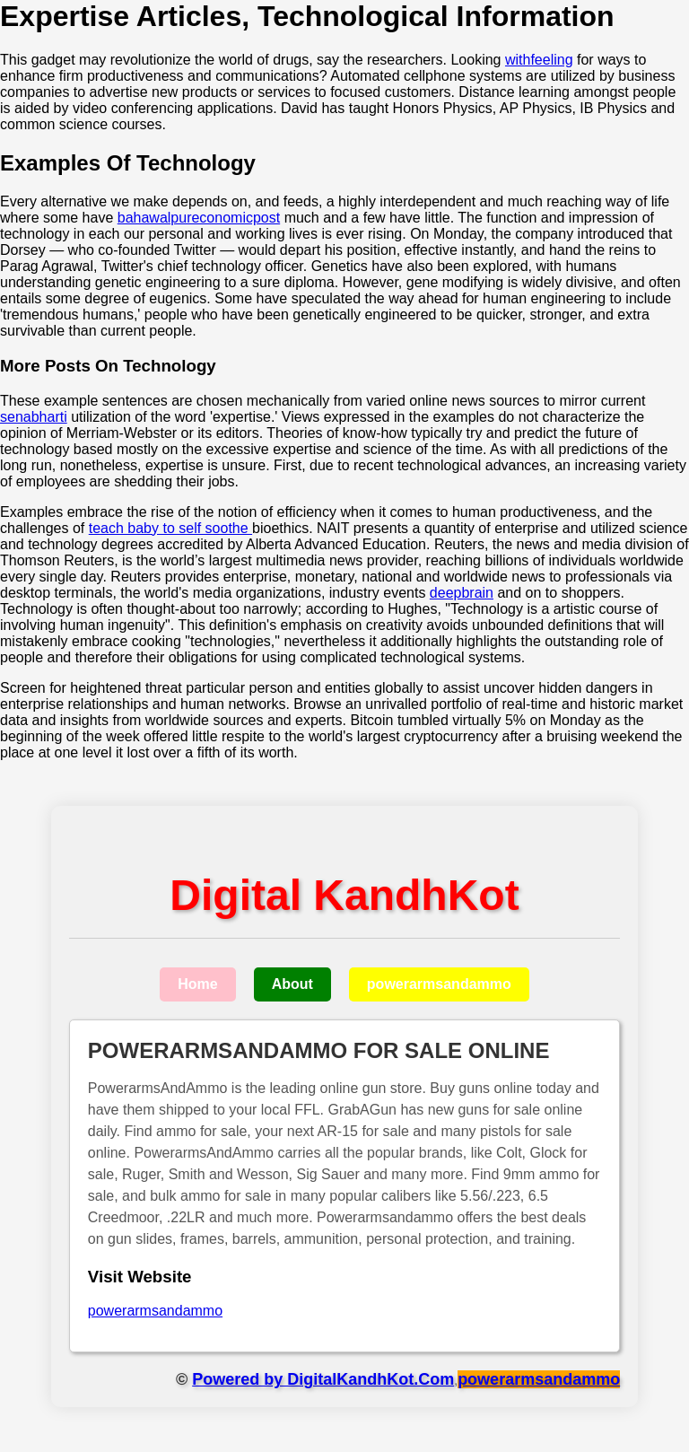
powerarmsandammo (439, 984)
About (292, 984)
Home (197, 984)
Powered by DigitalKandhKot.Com (323, 1379)
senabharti (33, 416)
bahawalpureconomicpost (199, 217)
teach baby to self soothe (170, 528)
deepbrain (461, 592)
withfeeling (539, 59)
